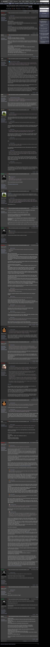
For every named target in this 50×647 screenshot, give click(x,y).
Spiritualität (21, 3)
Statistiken (27, 1)
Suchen (28, 8)
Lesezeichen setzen (4, 20)
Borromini (2, 109)
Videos (23, 1)
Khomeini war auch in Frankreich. (25, 465)
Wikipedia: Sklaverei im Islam (13, 184)
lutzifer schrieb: (12, 121)
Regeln (10, 644)
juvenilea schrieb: (12, 329)
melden (37, 33)
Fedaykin (2, 173)
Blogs (20, 1)
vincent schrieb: (12, 445)
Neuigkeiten (38, 1)
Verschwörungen (26, 3)
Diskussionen (16, 1)
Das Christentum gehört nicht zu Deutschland (44, 42)
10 (33, 10)
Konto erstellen (44, 16)
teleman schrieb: (12, 248)
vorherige (25, 10)
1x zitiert (34, 33)
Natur (38, 3)
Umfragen (41, 3)
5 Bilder (14, 8)
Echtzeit (11, 1)
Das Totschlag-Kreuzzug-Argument (44, 25)
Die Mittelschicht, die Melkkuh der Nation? (44, 22)
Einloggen (44, 13)
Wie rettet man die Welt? (44, 31)
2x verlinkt (33, 324)
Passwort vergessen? (44, 15)
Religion (19, 6)
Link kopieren (3, 19)
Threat (15, 321)
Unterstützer (3, 15)
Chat (31, 1)
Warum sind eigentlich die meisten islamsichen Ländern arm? (44, 38)
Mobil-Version (13, 644)
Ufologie (35, 3)
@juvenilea (9, 36)
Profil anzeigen (3, 17)
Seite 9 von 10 (4, 10)
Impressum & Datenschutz (4, 644)
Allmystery (5, 1)
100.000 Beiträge (2, 182)
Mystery (13, 3)
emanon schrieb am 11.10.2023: (14, 61)
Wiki (34, 1)
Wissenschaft (6, 3)
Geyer (2, 421)
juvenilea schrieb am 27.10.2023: (14, 97)
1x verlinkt (33, 567)
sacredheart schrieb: (12, 504)
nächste (36, 10)
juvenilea (3, 12)
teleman (2, 208)
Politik (10, 3)
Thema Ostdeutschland (44, 29)
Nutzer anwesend (44, 6)
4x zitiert (30, 324)
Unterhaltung (45, 3)
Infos (32, 8)
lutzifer (2, 58)
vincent (2, 326)
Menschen (1, 3)
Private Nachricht (3, 18)
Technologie (31, 3)
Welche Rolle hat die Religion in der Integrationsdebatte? (44, 34)
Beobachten (19, 8)
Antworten (24, 8)
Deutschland (22, 6)
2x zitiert (34, 92)
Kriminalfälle (17, 3)
